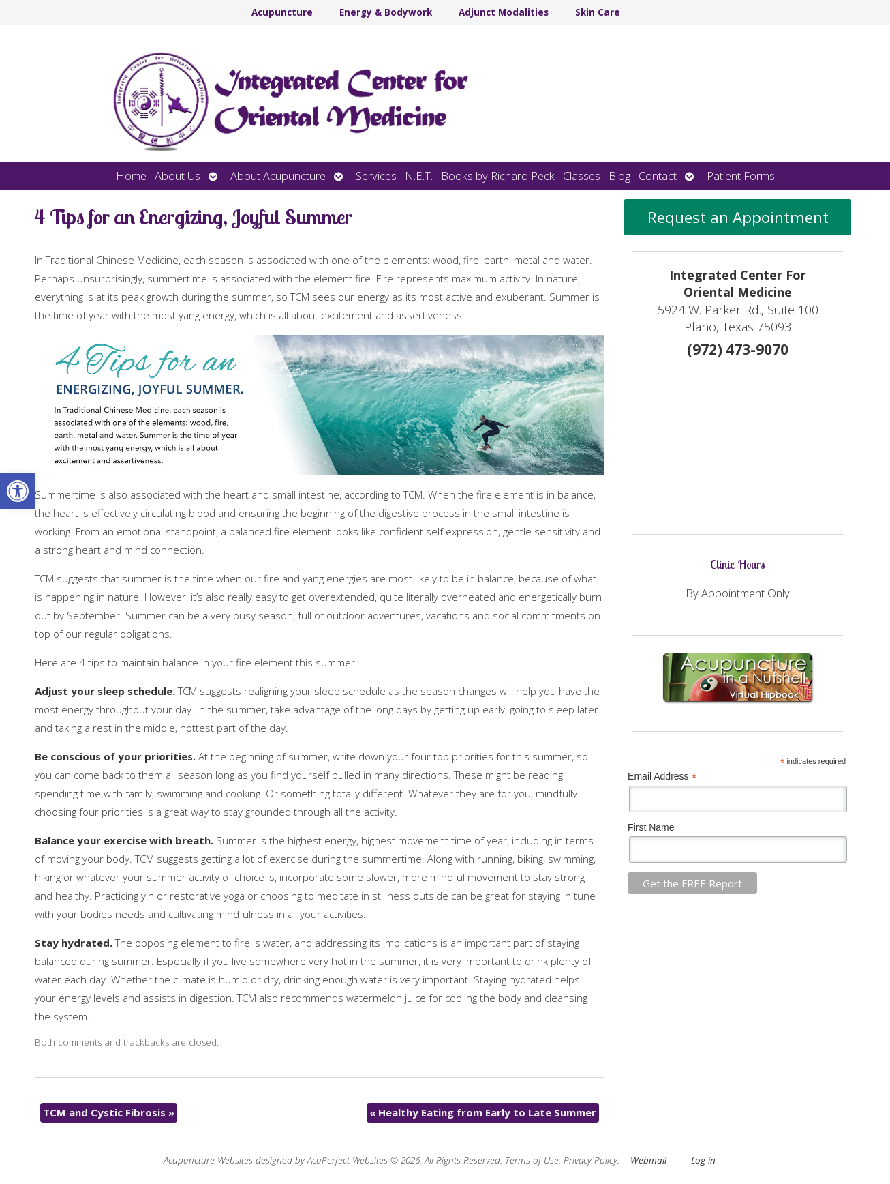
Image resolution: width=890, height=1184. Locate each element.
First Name (651, 827)
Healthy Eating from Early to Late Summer (482, 1112)
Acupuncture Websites (208, 1160)
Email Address (662, 776)
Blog (619, 175)
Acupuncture (282, 12)
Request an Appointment (738, 217)
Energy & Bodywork (385, 12)
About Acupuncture (278, 175)
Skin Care (597, 12)
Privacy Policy (590, 1160)
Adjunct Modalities (504, 12)
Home (131, 175)
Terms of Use (532, 1160)
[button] (17, 491)
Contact (658, 175)
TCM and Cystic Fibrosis (108, 1112)
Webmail (648, 1160)
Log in (703, 1160)
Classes (581, 175)
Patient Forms (741, 175)
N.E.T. (419, 175)
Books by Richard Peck (498, 175)
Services (376, 175)
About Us (177, 175)
